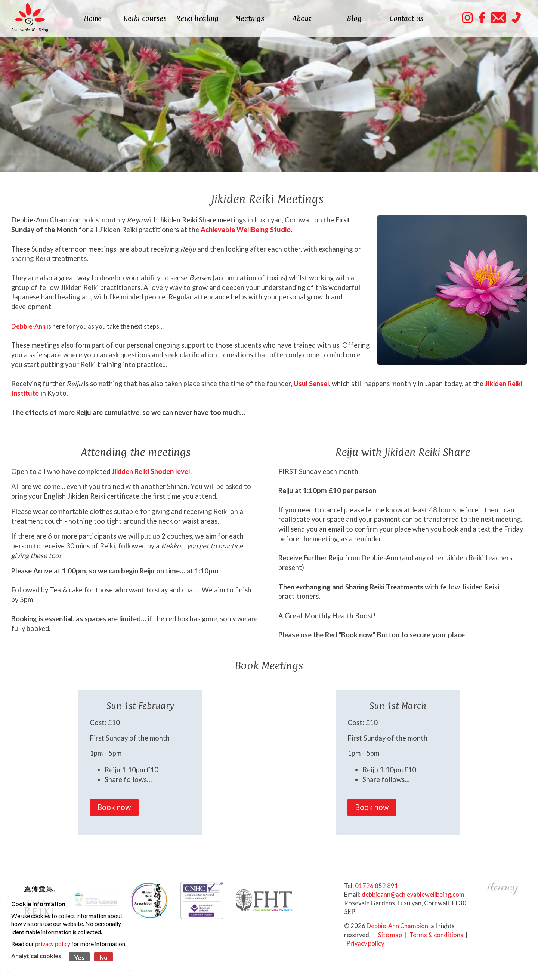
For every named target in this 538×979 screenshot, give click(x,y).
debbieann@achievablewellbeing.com (413, 894)
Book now (114, 807)
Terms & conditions (436, 935)
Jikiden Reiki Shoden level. (152, 471)
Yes (79, 957)
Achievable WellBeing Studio (245, 229)
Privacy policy (365, 943)
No (103, 957)
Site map (390, 935)
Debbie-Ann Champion (397, 926)
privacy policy (52, 943)
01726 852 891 (376, 886)
